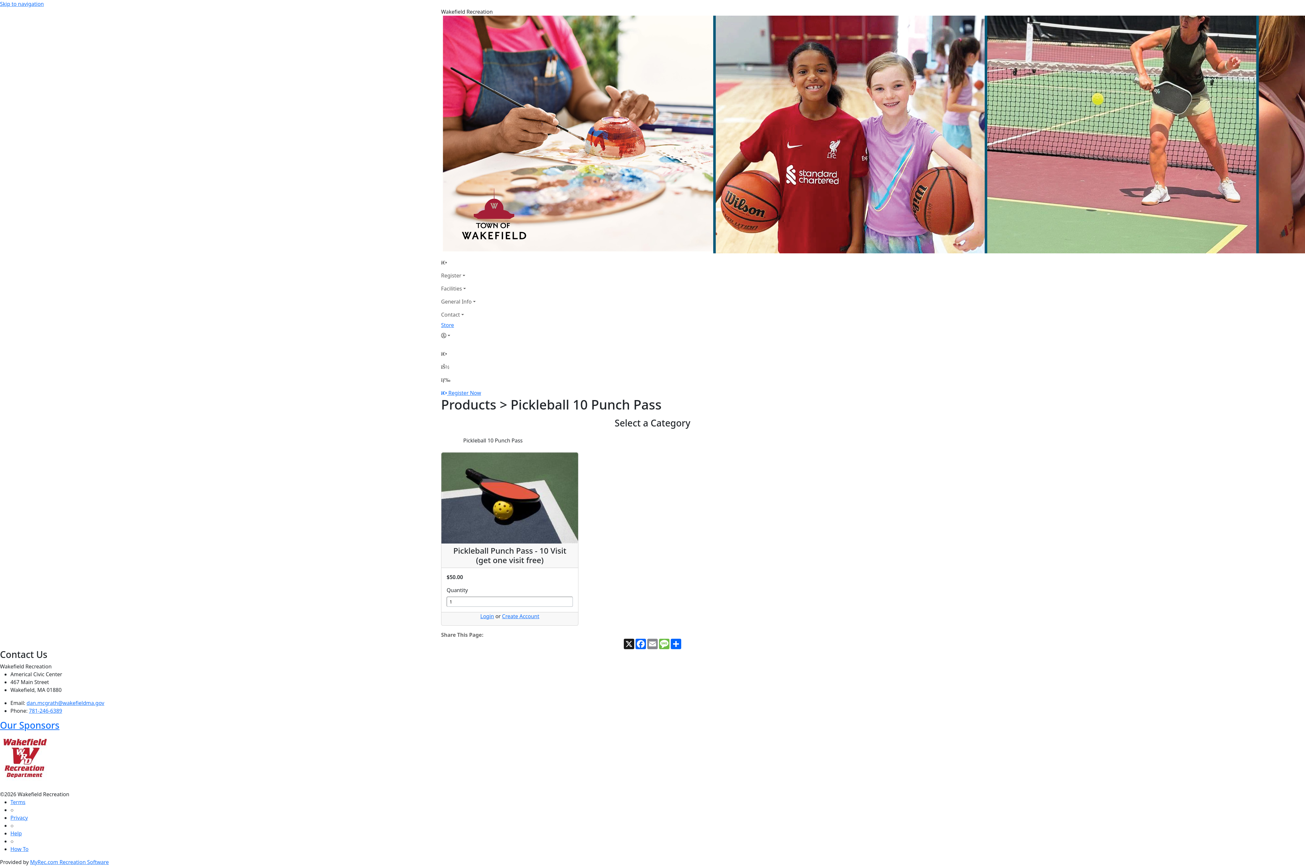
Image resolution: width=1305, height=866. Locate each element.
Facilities (451, 288)
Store (447, 325)
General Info (456, 301)
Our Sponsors (29, 725)
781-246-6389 (45, 710)
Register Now (464, 392)
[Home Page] (458, 262)
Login (487, 616)
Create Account (520, 616)
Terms (17, 802)
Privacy (19, 817)
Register (451, 275)
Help (16, 833)
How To (19, 849)
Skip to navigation (22, 3)
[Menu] (445, 379)
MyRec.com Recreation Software (69, 862)
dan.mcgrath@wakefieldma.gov (65, 703)
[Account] (458, 335)
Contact (450, 314)
